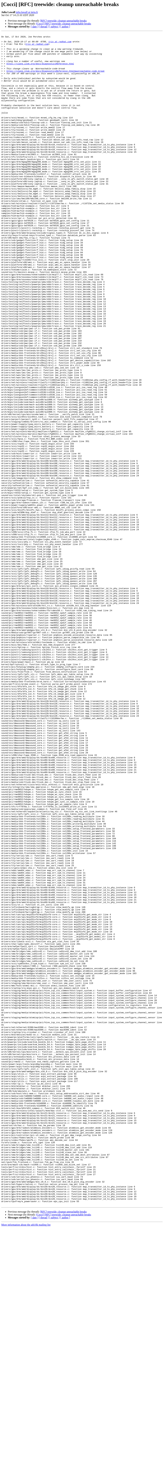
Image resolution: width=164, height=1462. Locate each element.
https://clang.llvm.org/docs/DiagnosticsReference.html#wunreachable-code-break (55, 78)
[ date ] (34, 26)
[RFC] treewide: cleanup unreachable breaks (63, 20)
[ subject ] (54, 26)
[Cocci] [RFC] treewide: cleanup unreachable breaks (63, 23)
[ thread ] (44, 26)
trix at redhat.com (60, 43)
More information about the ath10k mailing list (25, 1459)
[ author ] (65, 26)
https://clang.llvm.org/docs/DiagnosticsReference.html (40, 69)
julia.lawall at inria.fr (27, 12)
